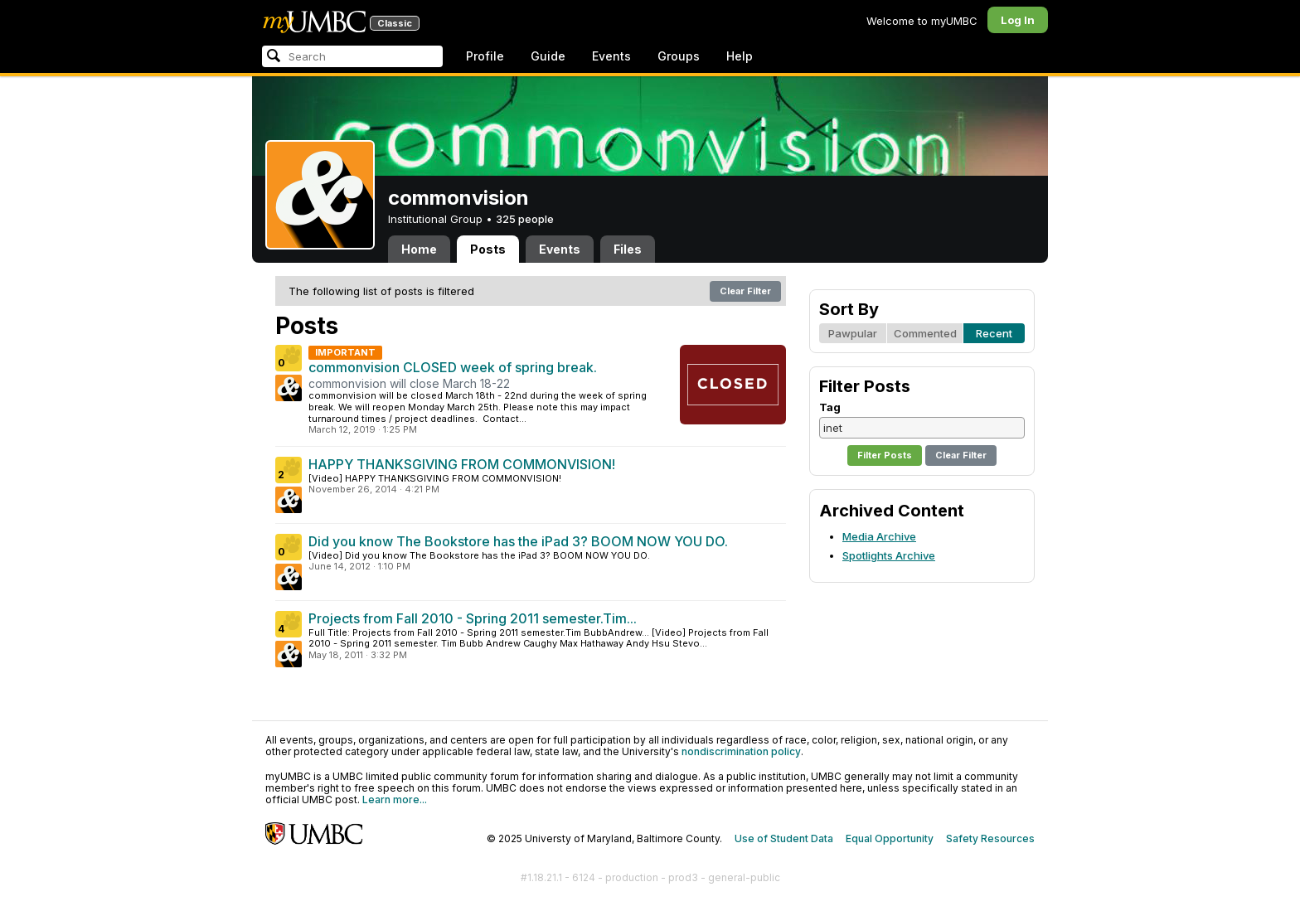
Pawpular (852, 333)
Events (611, 56)
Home (419, 249)
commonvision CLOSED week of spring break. (452, 367)
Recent (994, 333)
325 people (525, 218)
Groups (678, 56)
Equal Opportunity (890, 838)
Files (628, 249)
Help (739, 56)
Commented (925, 333)
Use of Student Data (784, 838)
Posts (488, 249)
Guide (548, 56)
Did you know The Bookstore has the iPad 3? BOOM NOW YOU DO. (518, 541)
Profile (485, 56)
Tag (830, 407)
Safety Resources (990, 838)
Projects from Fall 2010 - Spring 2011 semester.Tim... (472, 618)
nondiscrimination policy (741, 751)
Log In (1018, 20)
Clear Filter (745, 291)
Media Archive (879, 536)
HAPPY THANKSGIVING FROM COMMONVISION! (461, 464)
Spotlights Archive (888, 555)
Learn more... (394, 799)
